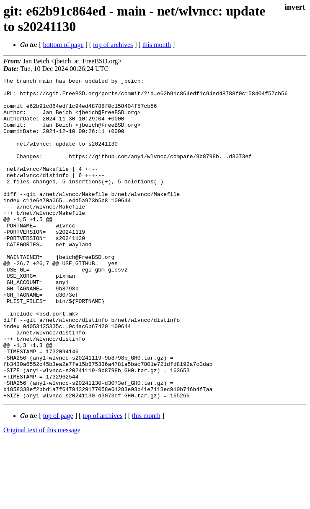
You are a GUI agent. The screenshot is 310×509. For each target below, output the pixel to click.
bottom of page (63, 44)
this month (156, 44)
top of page (58, 479)
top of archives (113, 44)
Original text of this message (41, 494)
